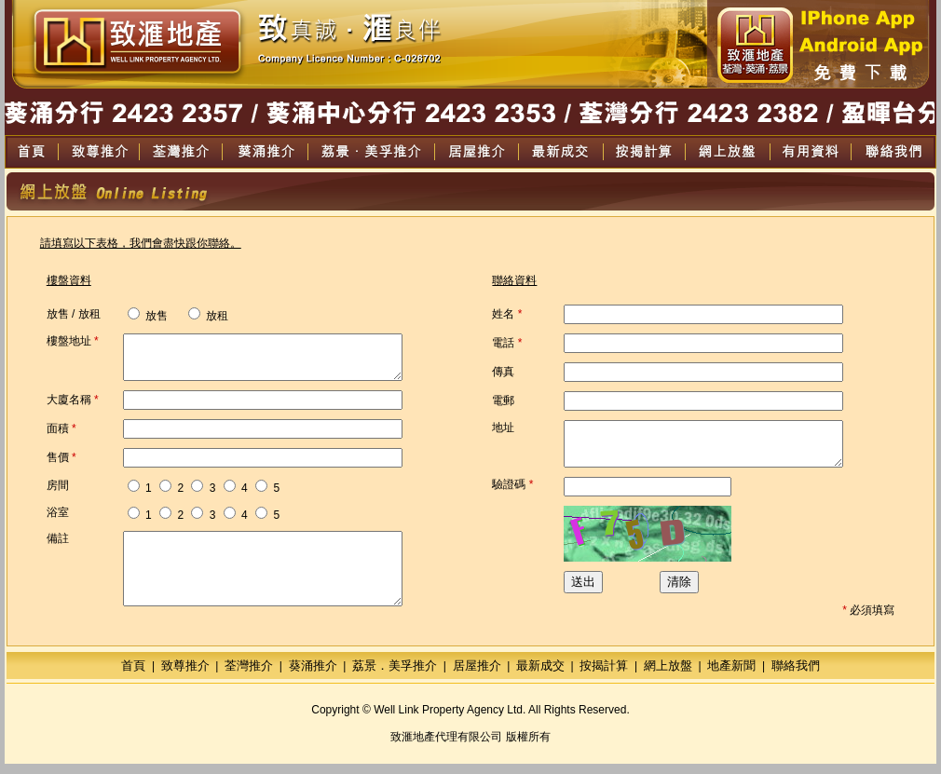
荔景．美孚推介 (394, 676)
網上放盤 (668, 676)
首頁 (133, 676)
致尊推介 (185, 676)
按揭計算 (604, 676)
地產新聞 (731, 676)
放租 (199, 315)
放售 (148, 315)
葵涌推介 (313, 676)
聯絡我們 (795, 676)
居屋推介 (477, 676)
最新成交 (540, 676)
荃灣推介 (249, 676)
